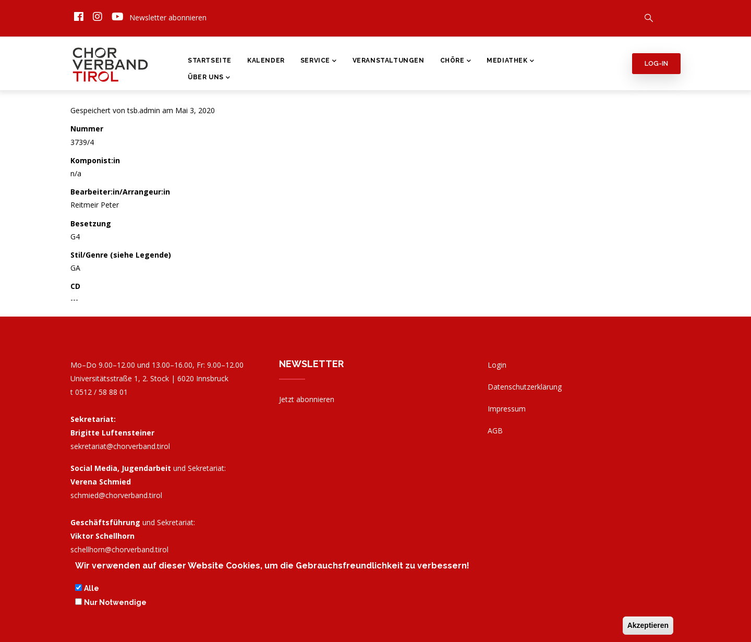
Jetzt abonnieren (306, 399)
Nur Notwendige (115, 603)
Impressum (507, 409)
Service (318, 61)
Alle (91, 590)
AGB (495, 430)
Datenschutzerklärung (525, 387)
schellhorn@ (119, 549)
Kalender (266, 60)
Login (497, 365)
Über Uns (209, 78)
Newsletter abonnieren (168, 17)
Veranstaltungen (389, 60)
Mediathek (510, 61)
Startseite (210, 60)
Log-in (656, 63)
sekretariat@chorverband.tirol (120, 446)
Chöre (455, 61)
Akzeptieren (648, 627)
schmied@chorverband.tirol (116, 495)
